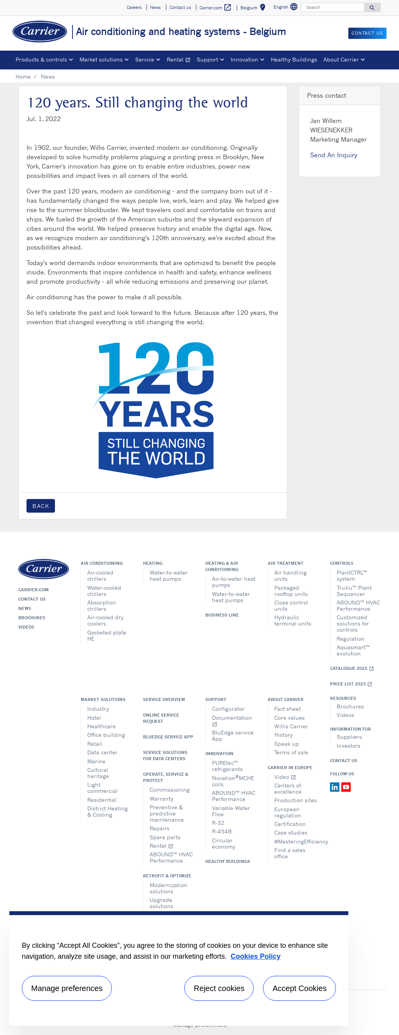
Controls (341, 563)
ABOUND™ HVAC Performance (358, 605)
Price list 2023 (351, 684)
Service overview (164, 699)
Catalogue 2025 (352, 668)
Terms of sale (291, 752)
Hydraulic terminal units (292, 620)
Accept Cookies (299, 988)
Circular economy (223, 843)
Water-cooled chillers (104, 590)
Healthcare (101, 726)
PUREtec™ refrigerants (227, 765)
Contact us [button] (180, 7)
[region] (178, 968)
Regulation (351, 638)
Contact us (32, 599)
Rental (180, 60)
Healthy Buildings (294, 59)
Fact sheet (287, 708)
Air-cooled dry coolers (105, 620)
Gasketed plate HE (106, 635)
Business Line (222, 615)
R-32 (218, 822)
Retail (94, 743)
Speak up (286, 743)
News (24, 608)
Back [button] (40, 506)
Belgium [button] (254, 8)
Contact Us (343, 760)
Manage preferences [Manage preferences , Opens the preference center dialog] (66, 988)
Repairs (159, 828)
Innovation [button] (244, 59)
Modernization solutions (168, 888)
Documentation (232, 720)
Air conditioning (102, 563)
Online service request (161, 718)
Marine (96, 761)
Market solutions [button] (101, 59)
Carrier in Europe (290, 767)
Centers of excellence (288, 788)
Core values (289, 717)
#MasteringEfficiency (296, 841)
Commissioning (170, 789)
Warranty (161, 798)
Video (285, 776)
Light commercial (102, 787)
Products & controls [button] (41, 59)
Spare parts (165, 837)
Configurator (228, 708)
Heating (152, 563)
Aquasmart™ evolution (353, 650)
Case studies (290, 832)
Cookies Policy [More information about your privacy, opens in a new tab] (256, 956)
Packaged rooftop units (291, 590)
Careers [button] (134, 7)
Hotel (94, 717)
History (283, 734)
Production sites (295, 800)
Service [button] (144, 59)
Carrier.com (33, 589)
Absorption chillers (101, 605)
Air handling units (290, 575)
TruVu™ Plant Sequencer (354, 590)
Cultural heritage (98, 772)
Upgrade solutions (161, 902)
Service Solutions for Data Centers (165, 755)
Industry (98, 708)
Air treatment (286, 563)
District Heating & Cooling (107, 811)
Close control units (291, 605)
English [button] (287, 8)
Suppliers (349, 736)
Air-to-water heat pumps (234, 581)
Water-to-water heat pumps (169, 575)
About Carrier (286, 699)
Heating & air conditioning (221, 566)
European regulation (287, 812)
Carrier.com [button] (216, 7)
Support (215, 699)
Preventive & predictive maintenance (167, 813)
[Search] (332, 7)
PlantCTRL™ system (352, 575)
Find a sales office (289, 853)
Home (23, 76)
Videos (26, 627)
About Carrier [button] (341, 59)
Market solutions (103, 699)
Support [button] (207, 59)
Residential (102, 799)
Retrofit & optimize (167, 876)
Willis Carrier (291, 726)
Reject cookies (219, 988)
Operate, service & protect (165, 777)
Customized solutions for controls (353, 623)
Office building (106, 734)
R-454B (222, 831)
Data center (102, 752)
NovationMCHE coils (233, 780)
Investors (348, 745)
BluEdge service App (168, 737)
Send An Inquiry (333, 155)
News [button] (155, 7)
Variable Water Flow (231, 811)
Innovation (219, 753)
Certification (290, 824)
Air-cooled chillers (100, 575)
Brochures (31, 617)
